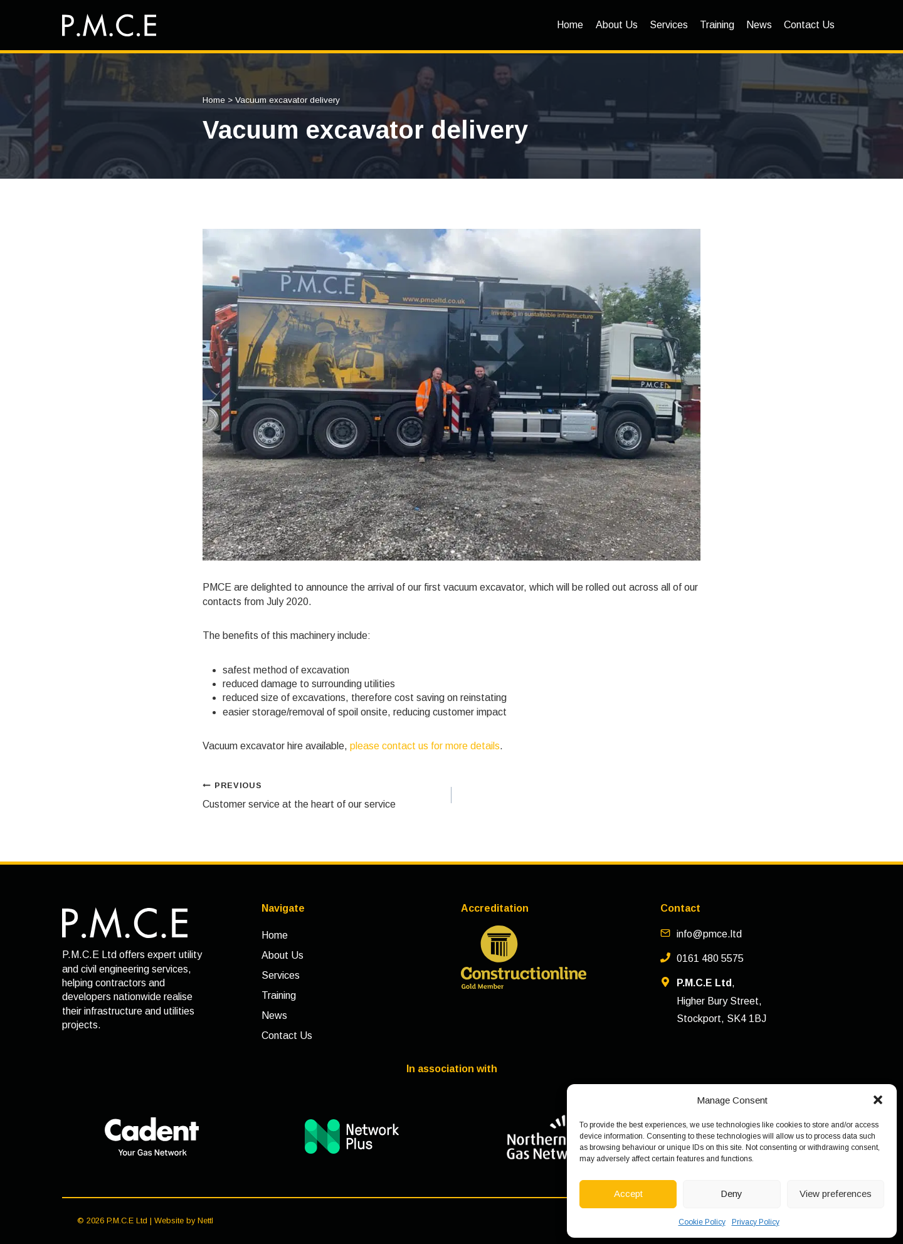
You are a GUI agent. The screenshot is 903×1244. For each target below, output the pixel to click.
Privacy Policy (755, 1222)
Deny (731, 1193)
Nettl (205, 1220)
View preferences (836, 1193)
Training (717, 24)
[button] (878, 1100)
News (759, 24)
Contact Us (809, 24)
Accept (628, 1193)
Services (669, 24)
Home (570, 24)
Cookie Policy (702, 1222)
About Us (617, 24)
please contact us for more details (425, 746)
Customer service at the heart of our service (322, 793)
